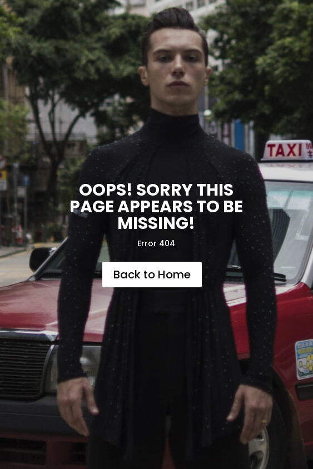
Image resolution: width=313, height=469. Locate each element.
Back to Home (152, 274)
